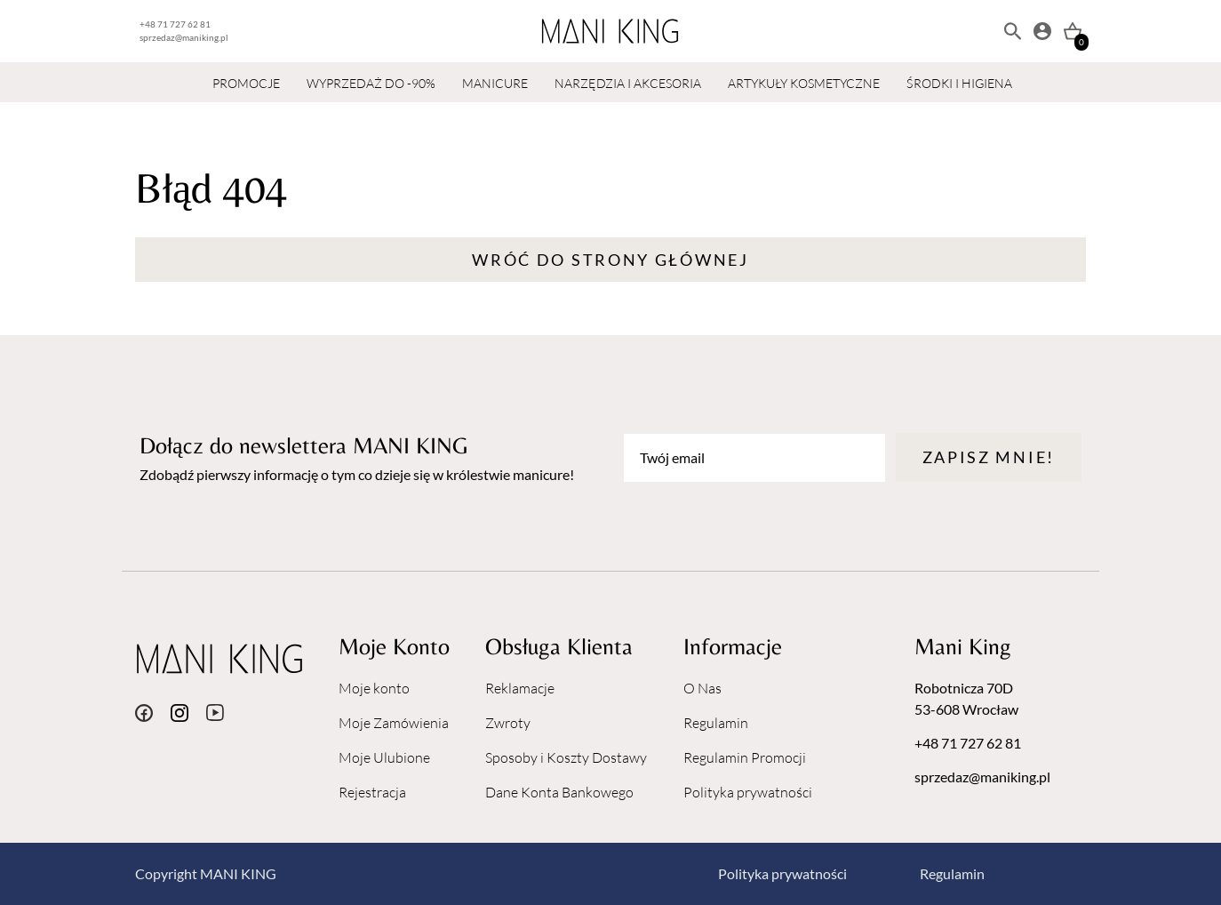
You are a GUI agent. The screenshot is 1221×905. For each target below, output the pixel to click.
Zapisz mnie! (988, 457)
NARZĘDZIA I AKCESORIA (628, 83)
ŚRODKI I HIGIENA (959, 83)
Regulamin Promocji (744, 757)
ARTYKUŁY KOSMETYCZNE (804, 83)
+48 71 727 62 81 (175, 24)
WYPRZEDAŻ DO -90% (371, 83)
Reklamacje (520, 688)
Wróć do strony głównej (610, 259)
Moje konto (374, 688)
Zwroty (508, 723)
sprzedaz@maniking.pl (184, 37)
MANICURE (495, 83)
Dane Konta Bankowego (559, 792)
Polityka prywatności (747, 792)
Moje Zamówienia (394, 723)
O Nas (702, 688)
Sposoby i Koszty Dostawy (566, 757)
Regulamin (715, 723)
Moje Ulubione (384, 757)
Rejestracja (372, 792)
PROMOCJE (246, 83)
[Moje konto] (1042, 31)
